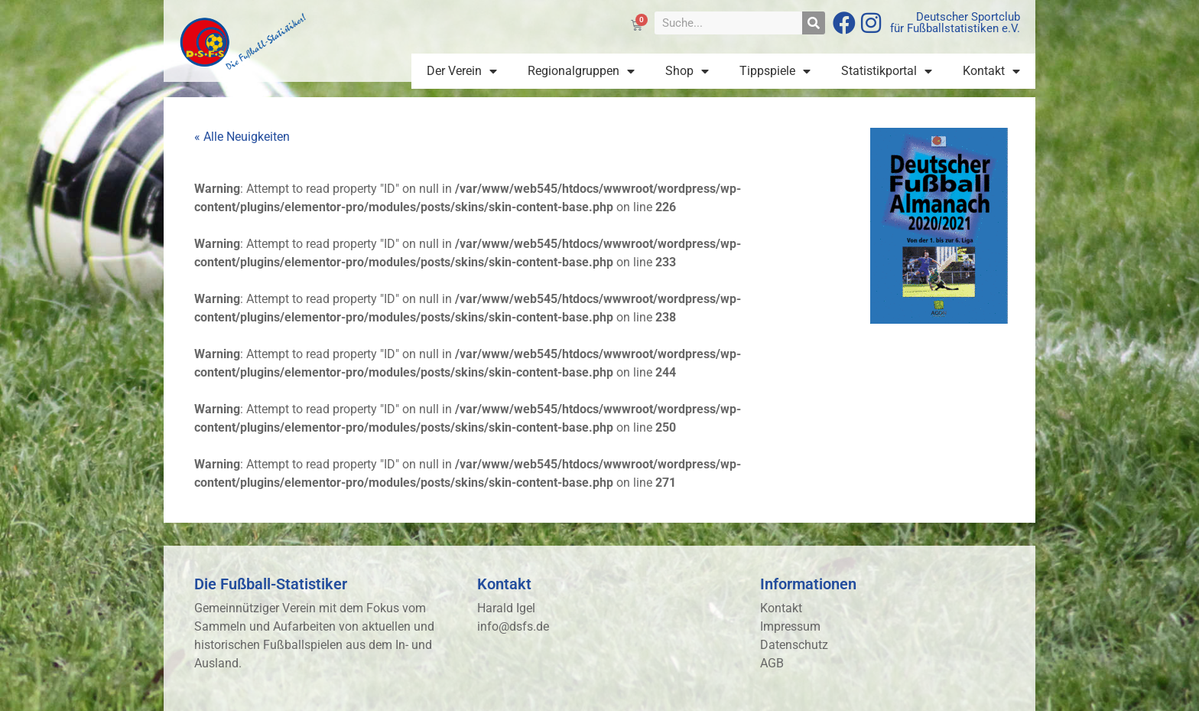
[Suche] (813, 22)
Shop (687, 71)
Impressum (790, 626)
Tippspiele (775, 71)
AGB (772, 663)
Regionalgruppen (581, 71)
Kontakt (991, 71)
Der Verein (462, 71)
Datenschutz (794, 645)
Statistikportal (886, 71)
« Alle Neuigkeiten (242, 136)
